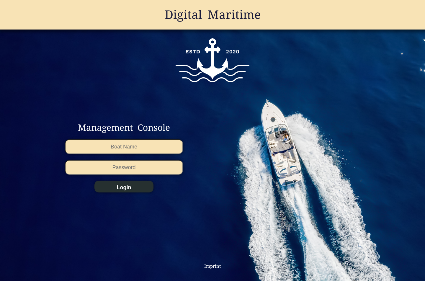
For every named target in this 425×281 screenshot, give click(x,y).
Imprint (212, 266)
